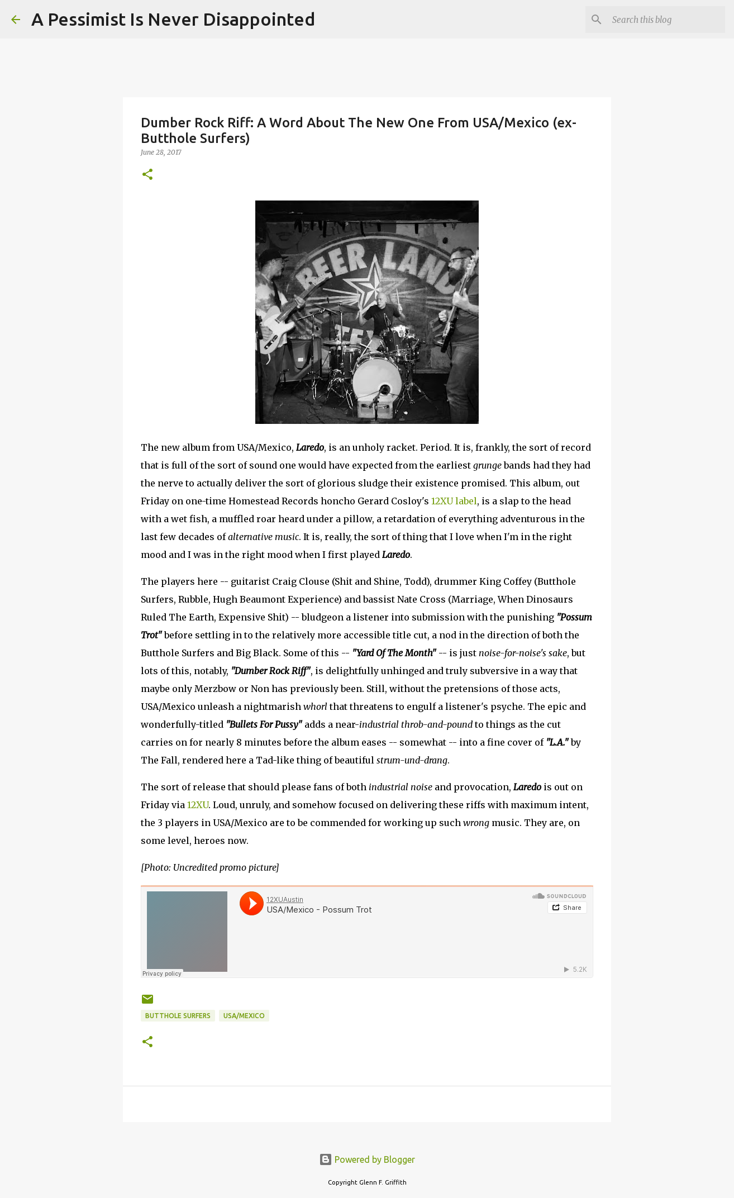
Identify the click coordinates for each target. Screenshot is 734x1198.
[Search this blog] (666, 19)
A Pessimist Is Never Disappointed (173, 19)
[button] (147, 175)
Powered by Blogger (367, 1159)
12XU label (454, 501)
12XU (197, 804)
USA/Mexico (244, 1015)
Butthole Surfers (178, 1015)
